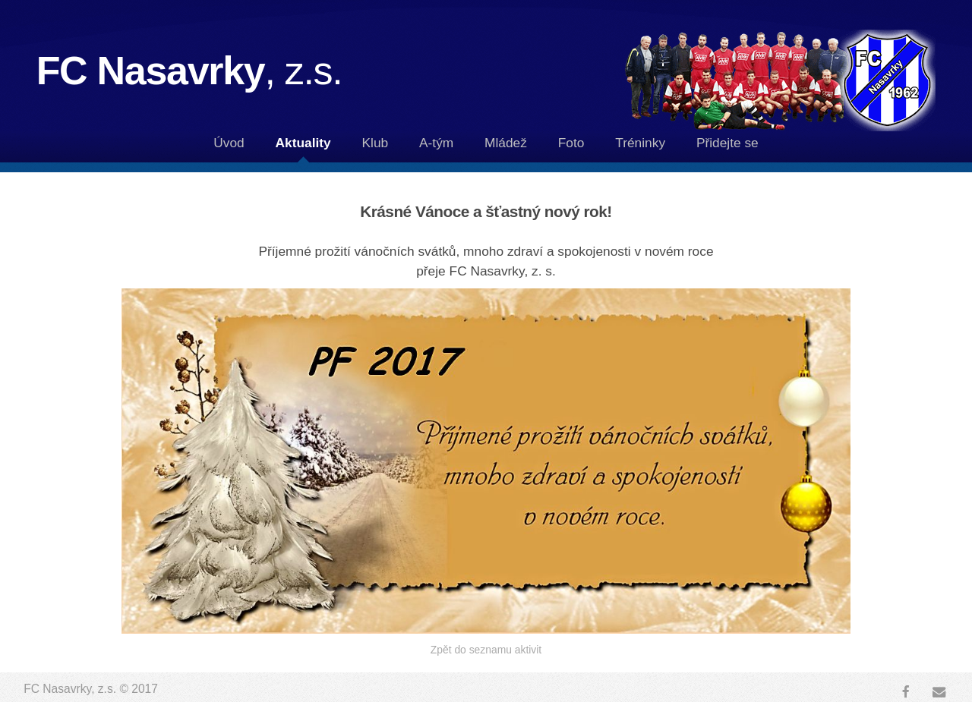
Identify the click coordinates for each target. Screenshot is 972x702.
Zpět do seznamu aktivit (486, 650)
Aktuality (303, 142)
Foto (571, 142)
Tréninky (640, 142)
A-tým (436, 142)
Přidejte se (727, 142)
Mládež (505, 142)
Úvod (228, 142)
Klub (375, 142)
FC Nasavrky (189, 71)
